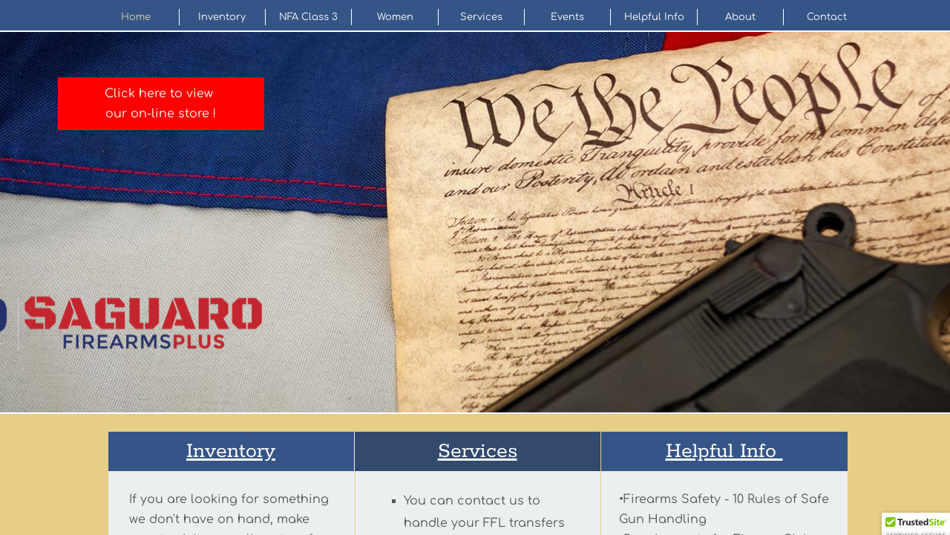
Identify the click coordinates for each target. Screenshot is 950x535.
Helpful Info (654, 17)
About (740, 17)
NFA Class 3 (308, 17)
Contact (827, 17)
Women (395, 17)
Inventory (222, 17)
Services (481, 17)
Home (136, 17)
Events (567, 17)
